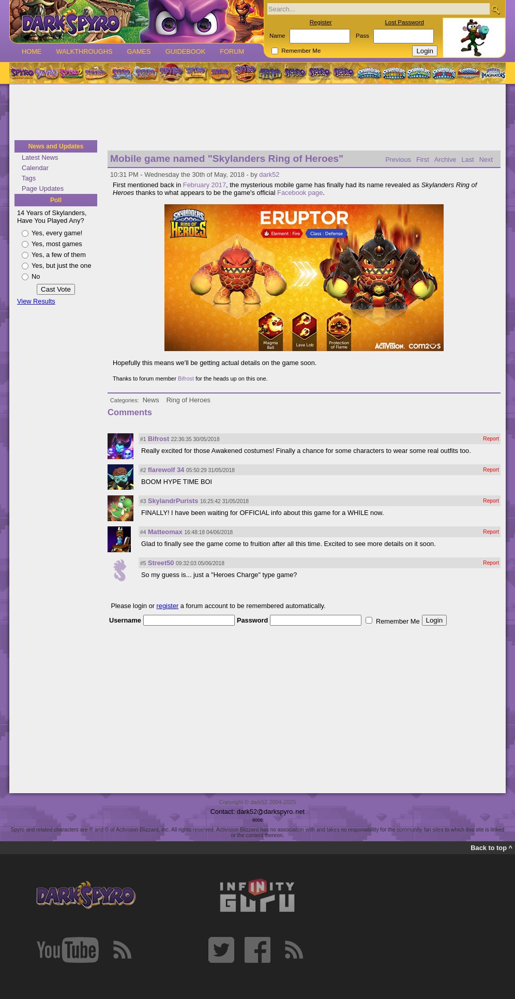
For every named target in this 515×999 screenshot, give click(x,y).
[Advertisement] (257, 112)
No (36, 276)
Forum (232, 51)
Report (491, 439)
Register (321, 22)
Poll (56, 200)
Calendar (35, 168)
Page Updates (43, 188)
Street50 (161, 563)
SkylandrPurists (173, 501)
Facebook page (300, 192)
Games (138, 51)
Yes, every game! (57, 233)
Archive (445, 159)
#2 (143, 470)
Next (486, 159)
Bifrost (186, 378)
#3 (143, 501)
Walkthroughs (84, 51)
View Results (36, 301)
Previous (398, 159)
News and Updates (56, 146)
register (168, 606)
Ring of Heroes (188, 400)
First (422, 159)
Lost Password (404, 22)
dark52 (269, 174)
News (151, 400)
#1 (143, 439)
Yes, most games (57, 244)
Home (31, 51)
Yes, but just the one (62, 265)
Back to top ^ (491, 848)
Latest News (40, 157)
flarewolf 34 (166, 470)
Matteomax (165, 532)
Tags (29, 178)
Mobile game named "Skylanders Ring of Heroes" (226, 158)
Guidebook (185, 51)
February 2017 (204, 185)
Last (467, 159)
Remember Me (301, 51)
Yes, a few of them (59, 255)
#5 (143, 563)
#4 (143, 532)
